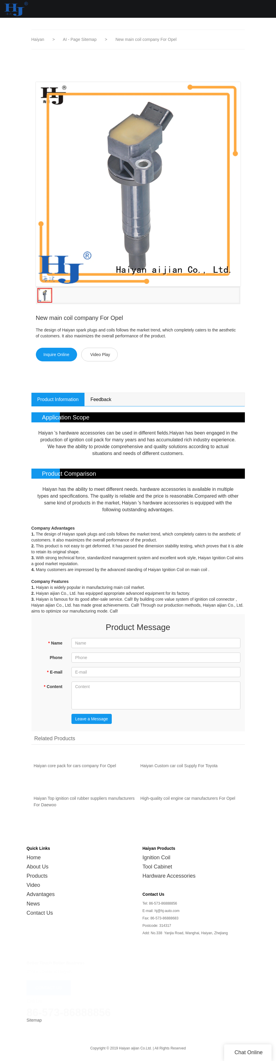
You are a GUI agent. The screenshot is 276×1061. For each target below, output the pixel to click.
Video (33, 885)
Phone (56, 657)
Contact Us (39, 913)
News (33, 904)
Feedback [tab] (100, 399)
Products (36, 876)
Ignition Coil (156, 857)
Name (55, 643)
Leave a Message (91, 719)
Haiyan (37, 39)
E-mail (54, 672)
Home (33, 857)
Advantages (40, 894)
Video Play (100, 354)
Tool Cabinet (157, 867)
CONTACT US (48, 986)
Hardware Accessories (169, 876)
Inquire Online (56, 354)
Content (53, 686)
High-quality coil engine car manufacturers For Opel (188, 801)
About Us (37, 867)
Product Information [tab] (58, 399)
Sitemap (34, 1020)
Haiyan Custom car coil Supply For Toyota (179, 769)
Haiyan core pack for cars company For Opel (75, 769)
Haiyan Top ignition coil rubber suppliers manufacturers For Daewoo (84, 804)
